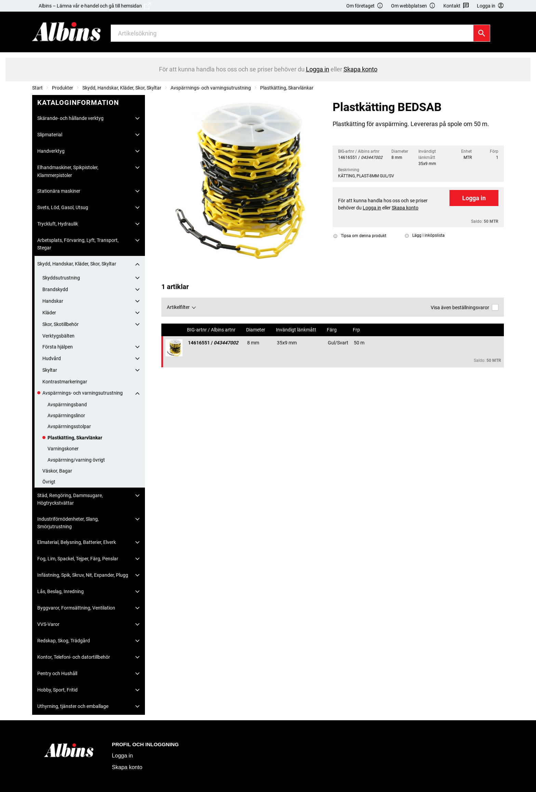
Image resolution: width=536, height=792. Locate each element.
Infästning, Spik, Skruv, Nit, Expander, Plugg (82, 575)
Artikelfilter (178, 307)
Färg (332, 329)
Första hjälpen (57, 347)
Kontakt (456, 6)
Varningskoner (63, 448)
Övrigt (48, 481)
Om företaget (364, 6)
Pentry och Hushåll (57, 673)
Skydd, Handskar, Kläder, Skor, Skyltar (121, 88)
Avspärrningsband (67, 404)
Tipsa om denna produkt (359, 235)
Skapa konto (127, 767)
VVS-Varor (48, 624)
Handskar (52, 301)
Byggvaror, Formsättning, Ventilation (76, 608)
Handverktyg (51, 151)
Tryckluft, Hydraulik (57, 224)
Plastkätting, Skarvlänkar (286, 88)
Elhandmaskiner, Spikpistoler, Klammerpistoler (67, 171)
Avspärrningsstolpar (69, 426)
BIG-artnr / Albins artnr (212, 329)
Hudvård (51, 358)
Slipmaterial (49, 134)
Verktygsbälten (58, 336)
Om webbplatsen (413, 6)
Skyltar (49, 370)
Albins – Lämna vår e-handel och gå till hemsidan (95, 5)
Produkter (62, 88)
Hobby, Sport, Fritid (57, 690)
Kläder (49, 312)
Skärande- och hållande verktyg (70, 118)
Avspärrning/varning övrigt (76, 460)
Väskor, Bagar (57, 471)
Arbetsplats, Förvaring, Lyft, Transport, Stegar (78, 243)
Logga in (474, 198)
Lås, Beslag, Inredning (60, 591)
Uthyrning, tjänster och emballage (72, 706)
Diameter (256, 329)
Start (37, 88)
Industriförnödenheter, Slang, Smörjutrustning (68, 522)
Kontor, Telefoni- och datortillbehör (73, 657)
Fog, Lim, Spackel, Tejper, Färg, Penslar (77, 558)
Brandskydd (55, 289)
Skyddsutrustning (61, 278)
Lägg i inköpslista (425, 235)
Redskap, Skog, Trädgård (63, 640)
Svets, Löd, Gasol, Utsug (62, 207)
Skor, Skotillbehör (60, 324)
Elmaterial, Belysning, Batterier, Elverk (76, 542)
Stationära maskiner (58, 191)
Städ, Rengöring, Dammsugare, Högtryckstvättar (70, 499)
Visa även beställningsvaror (464, 307)
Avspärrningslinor (66, 415)
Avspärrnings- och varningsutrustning (211, 88)
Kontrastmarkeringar (64, 381)
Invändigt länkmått (296, 329)
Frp (357, 329)
